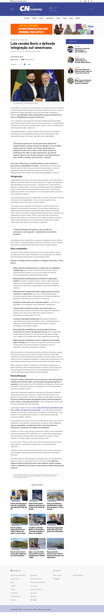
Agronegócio (50, 18)
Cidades (77, 18)
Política (34, 18)
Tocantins (27, 18)
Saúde (58, 18)
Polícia (65, 18)
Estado (41, 18)
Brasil (71, 18)
